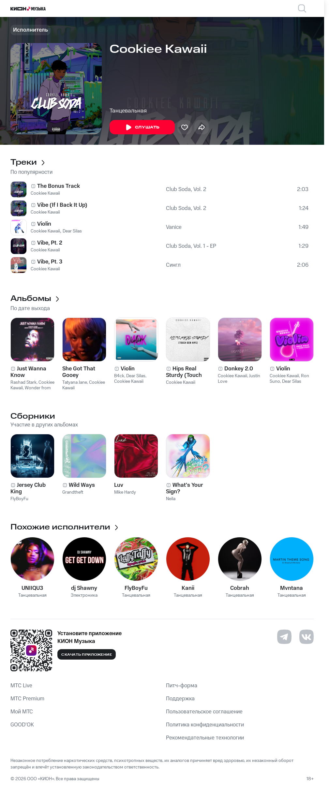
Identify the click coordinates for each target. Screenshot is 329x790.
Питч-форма (181, 686)
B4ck (119, 376)
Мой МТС (21, 712)
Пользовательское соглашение (204, 712)
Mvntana (291, 588)
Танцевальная (128, 111)
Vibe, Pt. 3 (49, 262)
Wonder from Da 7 (30, 391)
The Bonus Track (58, 186)
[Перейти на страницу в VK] (306, 637)
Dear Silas (72, 231)
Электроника (84, 595)
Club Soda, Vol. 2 (186, 189)
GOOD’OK (22, 725)
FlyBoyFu (19, 499)
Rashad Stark (23, 382)
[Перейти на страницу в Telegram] (284, 637)
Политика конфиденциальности (205, 725)
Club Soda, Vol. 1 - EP (191, 246)
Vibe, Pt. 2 (49, 243)
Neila (170, 499)
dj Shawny (84, 588)
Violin (44, 224)
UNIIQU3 (32, 588)
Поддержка (180, 699)
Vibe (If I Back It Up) (62, 205)
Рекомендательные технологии (205, 738)
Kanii (188, 588)
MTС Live (21, 686)
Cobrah (239, 588)
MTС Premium (27, 699)
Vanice (174, 227)
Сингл (173, 265)
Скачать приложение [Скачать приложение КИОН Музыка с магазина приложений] (86, 654)
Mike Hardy (125, 492)
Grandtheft (72, 492)
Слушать (142, 127)
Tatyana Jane (74, 382)
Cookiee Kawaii (45, 193)
